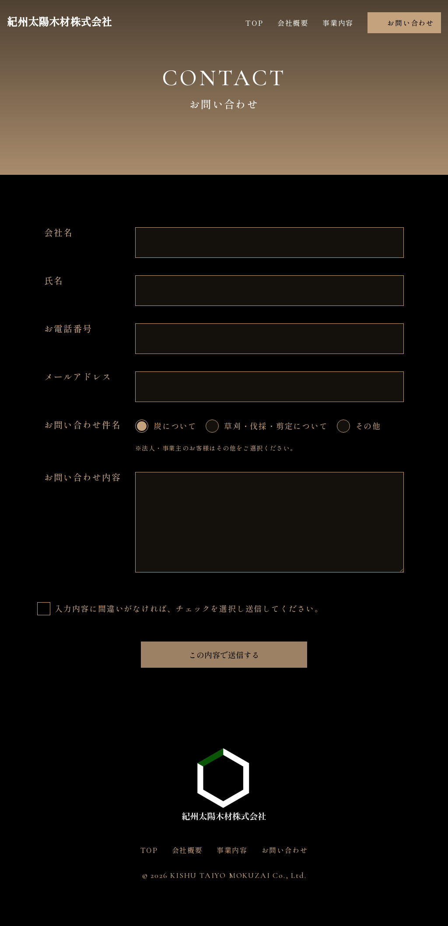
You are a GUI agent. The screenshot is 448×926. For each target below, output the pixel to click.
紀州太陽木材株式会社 (59, 22)
